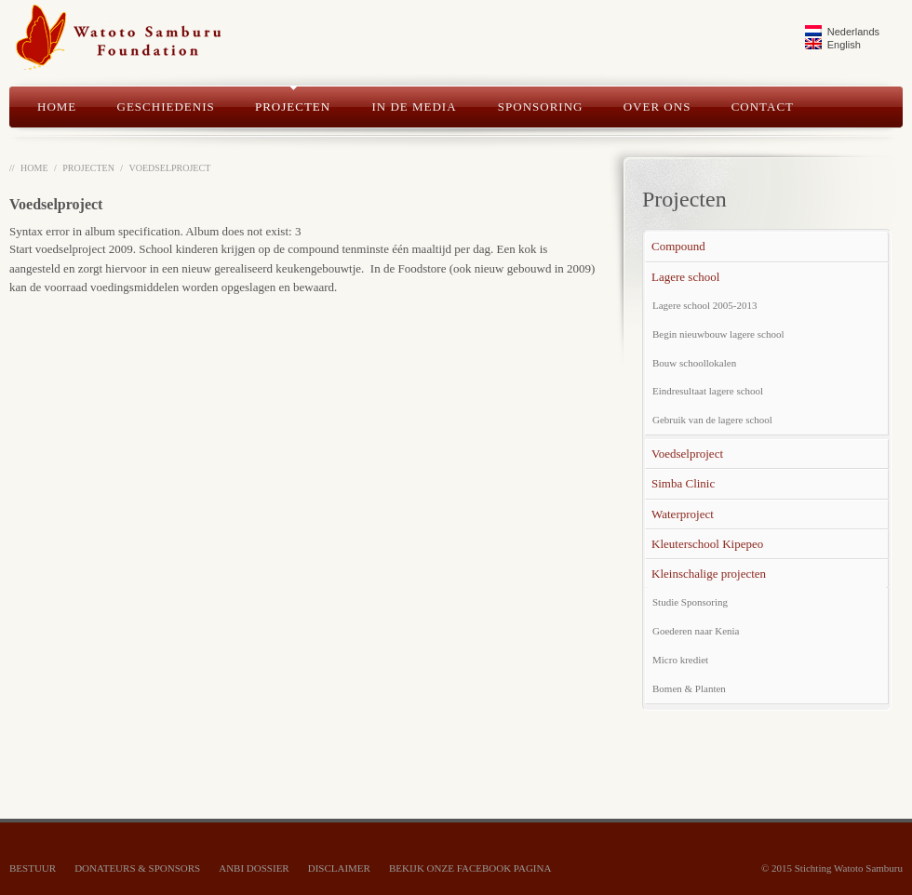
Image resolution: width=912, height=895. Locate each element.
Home (33, 168)
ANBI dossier (253, 868)
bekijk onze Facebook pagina (470, 868)
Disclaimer (339, 868)
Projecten (88, 168)
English (833, 44)
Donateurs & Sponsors (137, 868)
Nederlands (842, 31)
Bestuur (32, 868)
